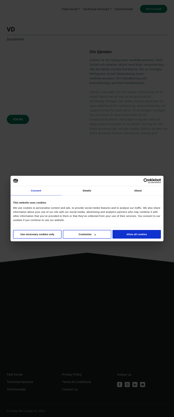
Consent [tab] (36, 190)
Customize (87, 234)
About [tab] (138, 190)
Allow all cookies (136, 234)
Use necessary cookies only (37, 234)
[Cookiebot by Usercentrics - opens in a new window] (146, 180)
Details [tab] (87, 190)
